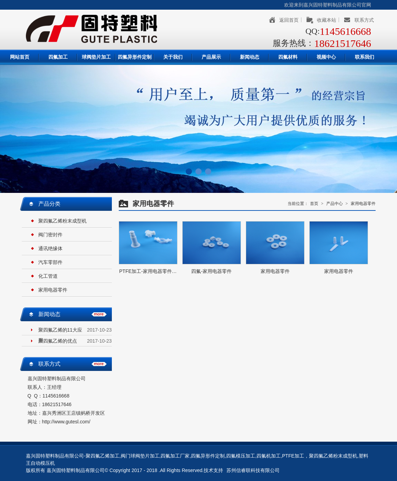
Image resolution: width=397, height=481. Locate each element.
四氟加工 (58, 57)
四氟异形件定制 (135, 57)
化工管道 (48, 276)
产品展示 (211, 57)
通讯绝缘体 (50, 248)
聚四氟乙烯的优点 (57, 341)
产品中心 (334, 203)
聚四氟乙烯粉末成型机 (62, 221)
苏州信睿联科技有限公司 (253, 470)
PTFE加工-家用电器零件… (147, 271)
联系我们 (364, 57)
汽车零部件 (50, 262)
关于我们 (173, 57)
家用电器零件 (52, 290)
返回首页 (289, 20)
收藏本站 (326, 20)
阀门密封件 (50, 234)
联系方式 (364, 20)
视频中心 (326, 57)
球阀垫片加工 (96, 57)
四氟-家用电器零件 (211, 271)
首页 (314, 203)
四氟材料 (288, 57)
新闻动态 (249, 57)
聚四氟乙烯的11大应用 (60, 331)
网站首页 (19, 57)
